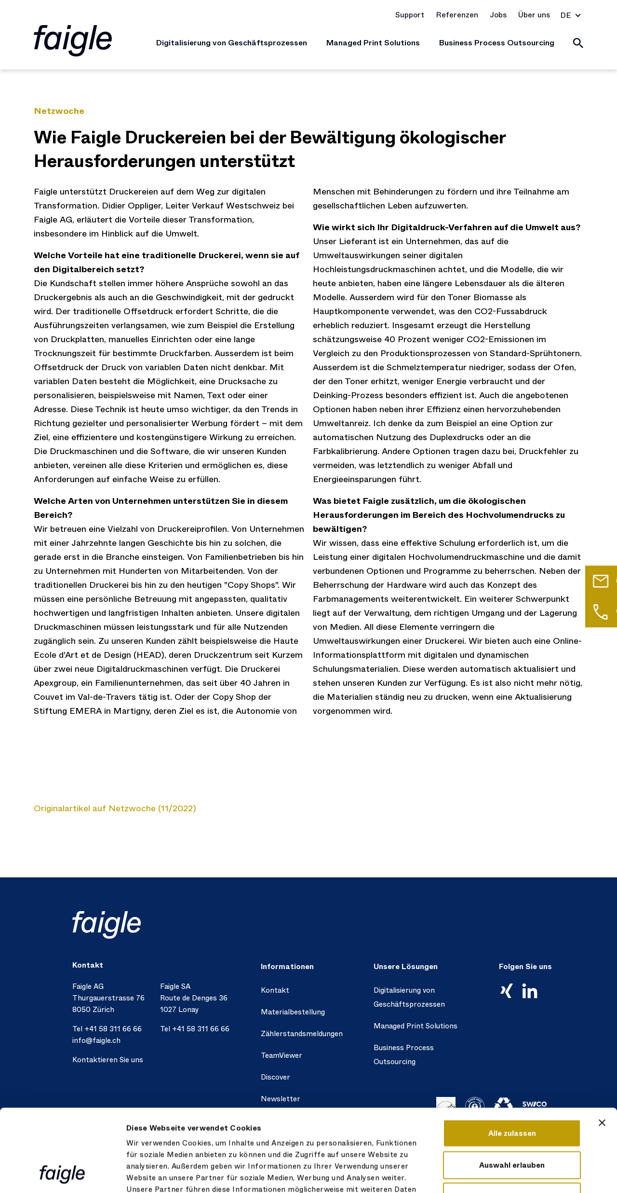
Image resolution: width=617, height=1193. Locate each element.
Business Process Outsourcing (496, 42)
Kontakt (275, 990)
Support (409, 14)
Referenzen (457, 14)
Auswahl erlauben (512, 1087)
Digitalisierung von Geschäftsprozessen (231, 42)
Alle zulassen (512, 1056)
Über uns (534, 14)
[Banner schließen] (602, 1045)
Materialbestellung (293, 1012)
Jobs (498, 14)
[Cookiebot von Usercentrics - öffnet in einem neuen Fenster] (62, 1174)
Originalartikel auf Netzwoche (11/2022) (115, 808)
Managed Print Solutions (373, 42)
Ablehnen (512, 1119)
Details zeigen (533, 1174)
